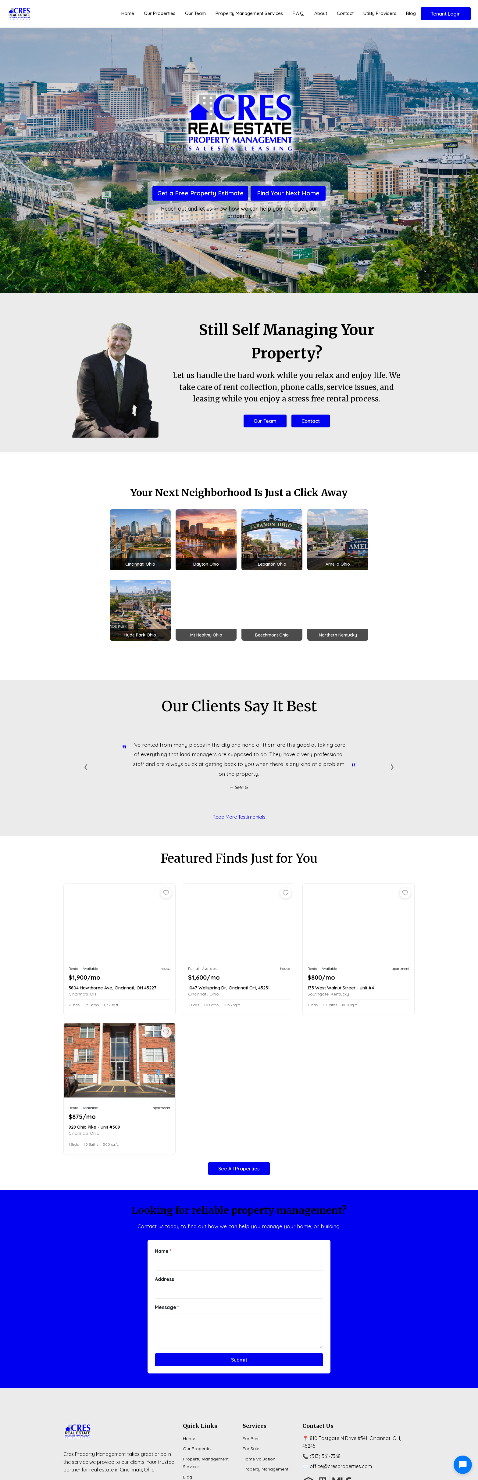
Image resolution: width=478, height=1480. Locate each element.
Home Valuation (259, 1459)
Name (163, 1251)
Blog (411, 13)
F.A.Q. (299, 13)
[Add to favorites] (166, 892)
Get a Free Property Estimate (200, 193)
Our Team (195, 13)
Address (164, 1279)
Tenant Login (446, 14)
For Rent (251, 1438)
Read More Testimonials (239, 817)
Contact (345, 13)
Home (127, 13)
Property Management (265, 1469)
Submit (239, 1360)
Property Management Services (249, 13)
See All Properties (239, 1169)
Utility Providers (379, 13)
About (320, 13)
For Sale (251, 1448)
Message (167, 1307)
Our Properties (159, 13)
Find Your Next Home (288, 193)
